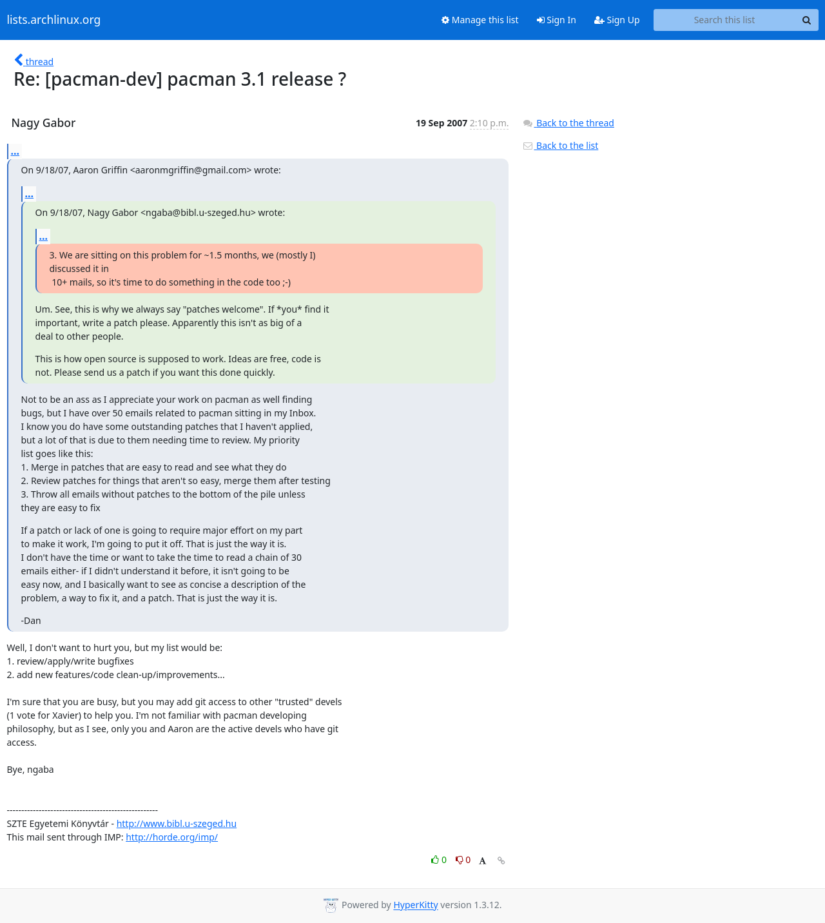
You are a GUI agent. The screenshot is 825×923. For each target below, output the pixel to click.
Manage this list (480, 20)
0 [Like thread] (440, 859)
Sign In (556, 20)
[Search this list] (725, 20)
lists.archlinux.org (54, 20)
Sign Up (617, 20)
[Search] (807, 20)
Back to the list (560, 145)
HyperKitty (415, 905)
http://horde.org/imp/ (172, 837)
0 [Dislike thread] (463, 859)
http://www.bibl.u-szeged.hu (177, 823)
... (15, 151)
